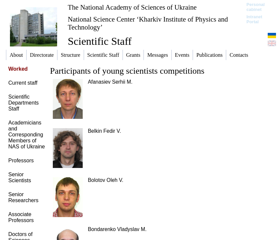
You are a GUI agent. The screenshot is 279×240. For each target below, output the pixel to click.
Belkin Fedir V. (104, 131)
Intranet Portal (254, 19)
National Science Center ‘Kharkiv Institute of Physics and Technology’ (148, 23)
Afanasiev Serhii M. (110, 82)
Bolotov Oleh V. (105, 180)
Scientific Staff (100, 41)
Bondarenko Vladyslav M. (117, 229)
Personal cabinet (255, 7)
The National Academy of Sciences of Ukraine (132, 7)
